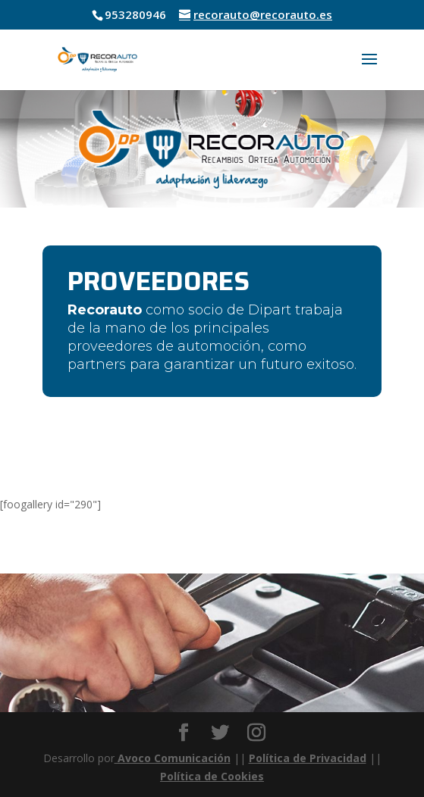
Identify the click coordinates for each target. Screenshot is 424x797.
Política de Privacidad (307, 758)
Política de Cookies (212, 776)
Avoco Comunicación (173, 758)
